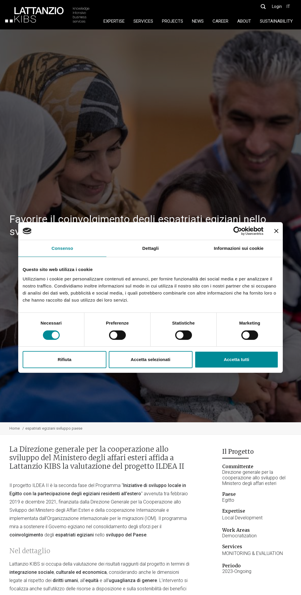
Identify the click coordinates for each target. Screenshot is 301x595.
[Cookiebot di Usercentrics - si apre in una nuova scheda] (237, 231)
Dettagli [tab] (150, 248)
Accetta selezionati (150, 359)
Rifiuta (64, 359)
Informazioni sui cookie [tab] (239, 248)
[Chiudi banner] (276, 231)
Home (14, 428)
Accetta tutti (236, 359)
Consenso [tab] (62, 248)
